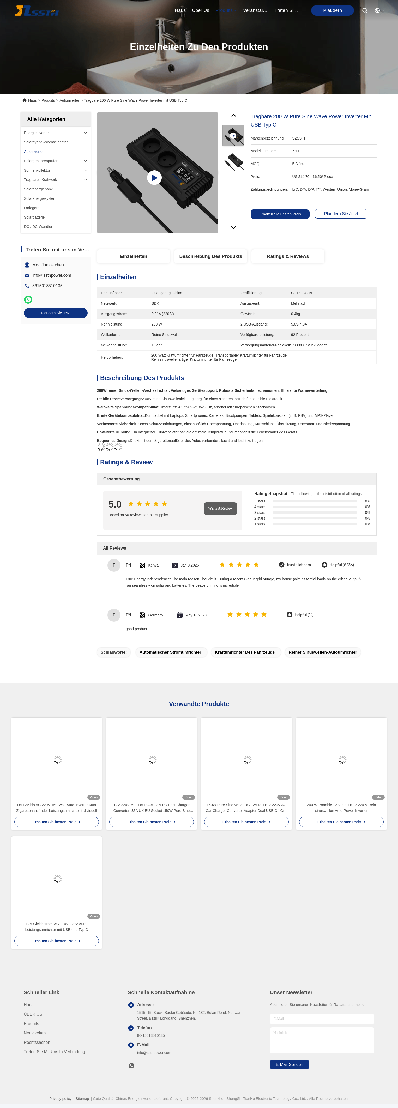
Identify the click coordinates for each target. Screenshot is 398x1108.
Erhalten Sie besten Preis (282, 214)
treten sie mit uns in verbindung (286, 10)
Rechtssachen (37, 1042)
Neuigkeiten (35, 1033)
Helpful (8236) (342, 565)
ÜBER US (33, 1014)
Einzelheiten (133, 256)
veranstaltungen (255, 10)
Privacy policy (60, 1099)
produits (226, 10)
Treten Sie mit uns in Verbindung (54, 1052)
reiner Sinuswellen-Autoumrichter (323, 652)
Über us (200, 10)
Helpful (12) (304, 615)
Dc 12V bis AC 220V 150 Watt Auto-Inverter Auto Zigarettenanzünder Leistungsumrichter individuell (56, 808)
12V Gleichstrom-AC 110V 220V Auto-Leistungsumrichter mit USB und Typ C (56, 927)
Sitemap (82, 1099)
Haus (180, 10)
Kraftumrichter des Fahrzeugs (245, 652)
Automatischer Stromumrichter (170, 652)
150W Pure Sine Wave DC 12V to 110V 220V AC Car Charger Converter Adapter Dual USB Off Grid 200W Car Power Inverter (246, 808)
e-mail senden (289, 1064)
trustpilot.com (299, 565)
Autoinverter (69, 100)
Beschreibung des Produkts (210, 256)
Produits (48, 100)
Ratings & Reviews (288, 256)
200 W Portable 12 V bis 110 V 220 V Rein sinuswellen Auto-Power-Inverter (341, 808)
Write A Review (220, 508)
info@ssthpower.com (51, 275)
